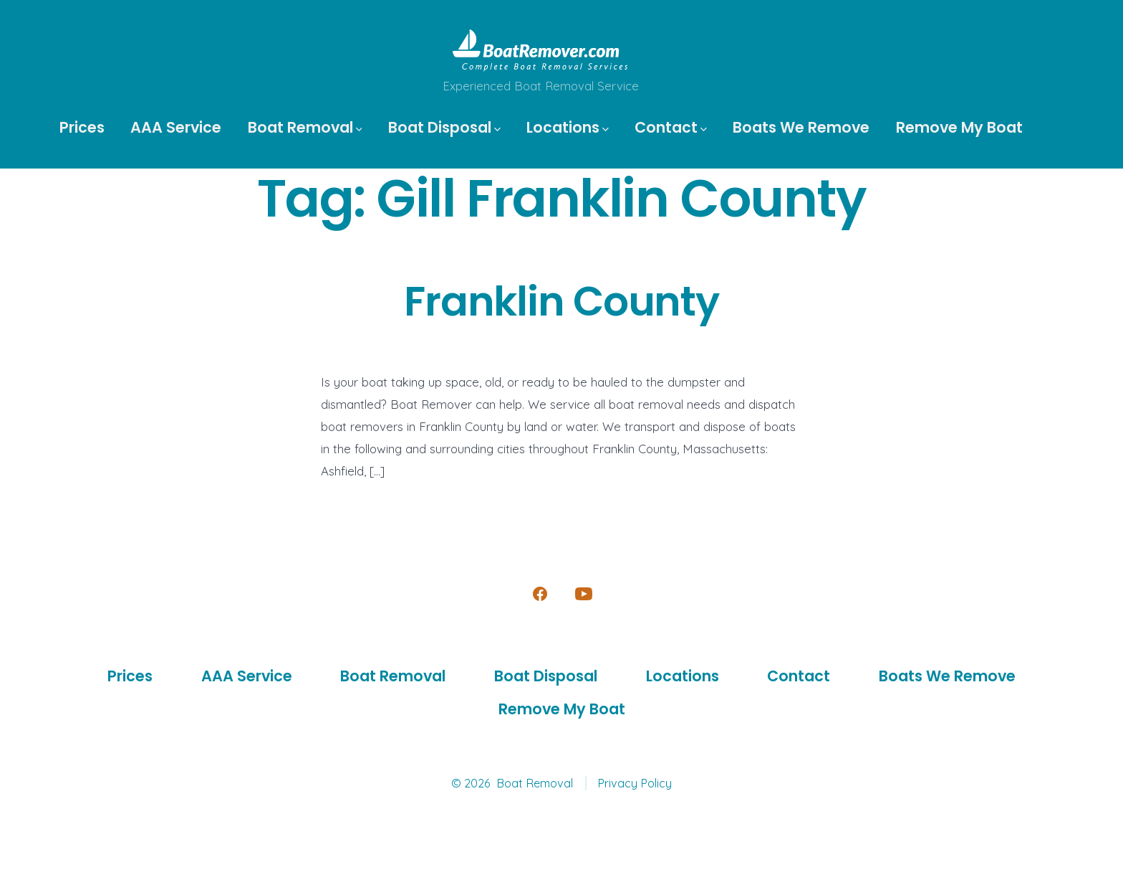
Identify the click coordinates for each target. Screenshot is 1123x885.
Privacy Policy (634, 783)
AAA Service (175, 127)
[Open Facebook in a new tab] (540, 594)
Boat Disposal (444, 127)
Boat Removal (305, 127)
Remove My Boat (959, 127)
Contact (671, 127)
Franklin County (561, 301)
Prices (82, 127)
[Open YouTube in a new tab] (584, 594)
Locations (567, 127)
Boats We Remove (801, 127)
